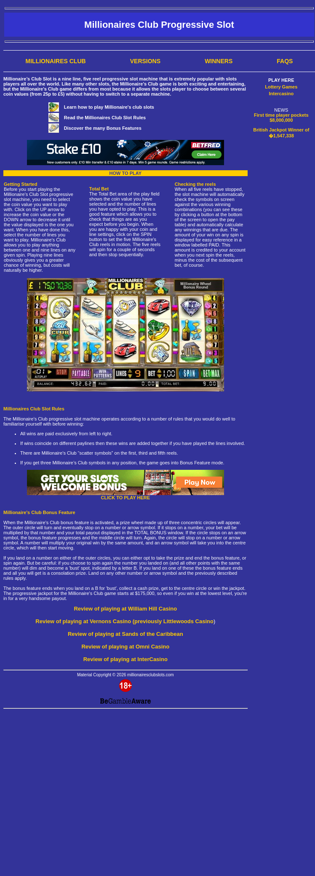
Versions (145, 61)
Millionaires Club (56, 61)
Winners (218, 61)
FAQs (285, 61)
